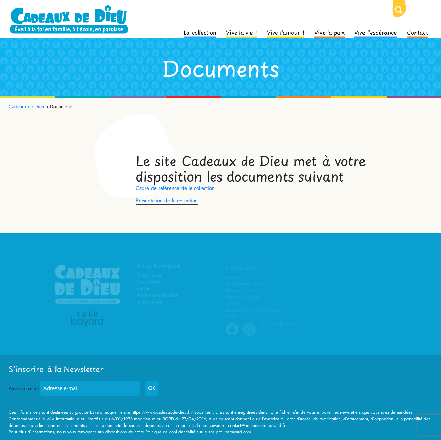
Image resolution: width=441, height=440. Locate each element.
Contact (417, 32)
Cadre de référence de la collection (175, 188)
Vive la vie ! (241, 32)
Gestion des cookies (281, 323)
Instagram (249, 334)
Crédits (234, 303)
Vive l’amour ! (285, 32)
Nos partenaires (243, 290)
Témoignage (149, 302)
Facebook (232, 334)
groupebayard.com (233, 432)
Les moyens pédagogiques (253, 310)
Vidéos (144, 289)
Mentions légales (243, 297)
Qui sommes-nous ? (246, 284)
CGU (231, 317)
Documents (149, 282)
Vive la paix (329, 32)
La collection (200, 32)
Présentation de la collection (167, 200)
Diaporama (149, 276)
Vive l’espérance (375, 32)
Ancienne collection (157, 295)
